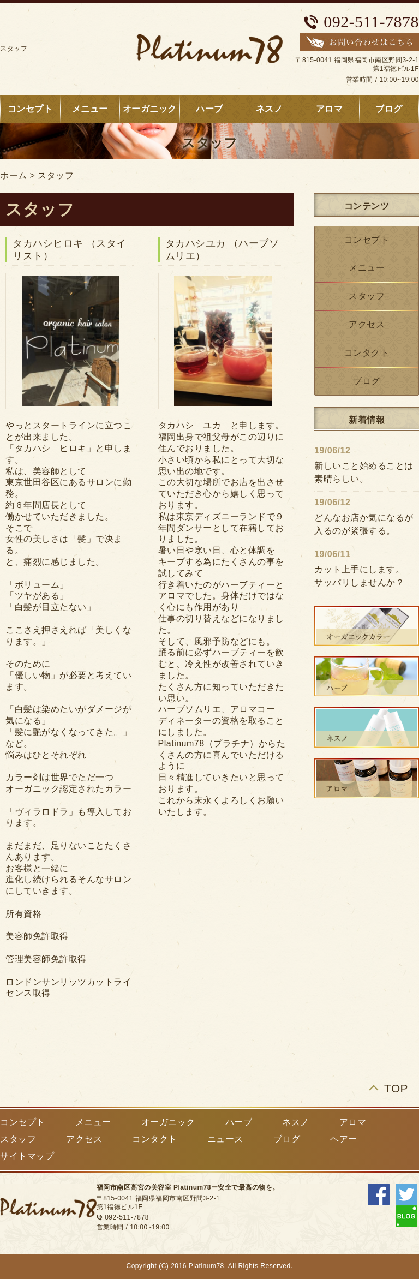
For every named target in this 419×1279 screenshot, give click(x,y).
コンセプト (367, 239)
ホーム (13, 175)
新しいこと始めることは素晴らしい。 (364, 472)
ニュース (225, 1139)
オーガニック (150, 108)
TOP (396, 1088)
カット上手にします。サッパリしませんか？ (359, 576)
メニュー (90, 108)
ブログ (366, 381)
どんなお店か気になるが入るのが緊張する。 (364, 524)
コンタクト (367, 352)
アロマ (329, 108)
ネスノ (269, 108)
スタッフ (56, 175)
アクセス (367, 324)
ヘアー (343, 1139)
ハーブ (209, 108)
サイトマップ (27, 1156)
